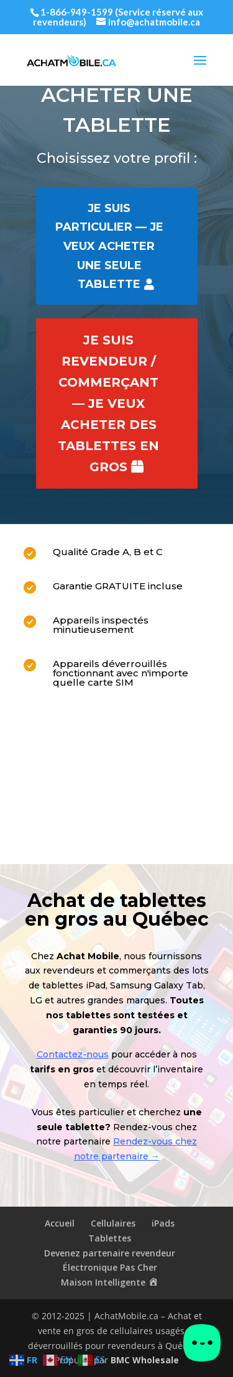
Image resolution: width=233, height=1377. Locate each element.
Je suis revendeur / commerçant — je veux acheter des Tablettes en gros (108, 403)
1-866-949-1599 (76, 11)
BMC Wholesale (145, 1360)
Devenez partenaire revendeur (109, 1253)
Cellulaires (113, 1223)
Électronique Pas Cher (110, 1267)
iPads (163, 1223)
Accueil (60, 1223)
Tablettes (109, 1238)
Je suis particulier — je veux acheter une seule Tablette (109, 246)
